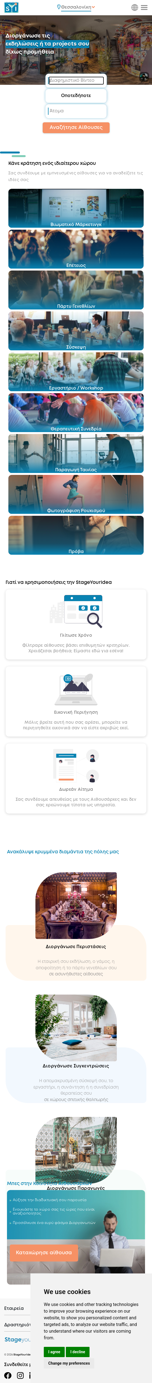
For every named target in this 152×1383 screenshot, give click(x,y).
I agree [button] (54, 1352)
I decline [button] (77, 1352)
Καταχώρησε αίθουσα (44, 1253)
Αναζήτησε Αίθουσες (76, 127)
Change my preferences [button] (69, 1363)
